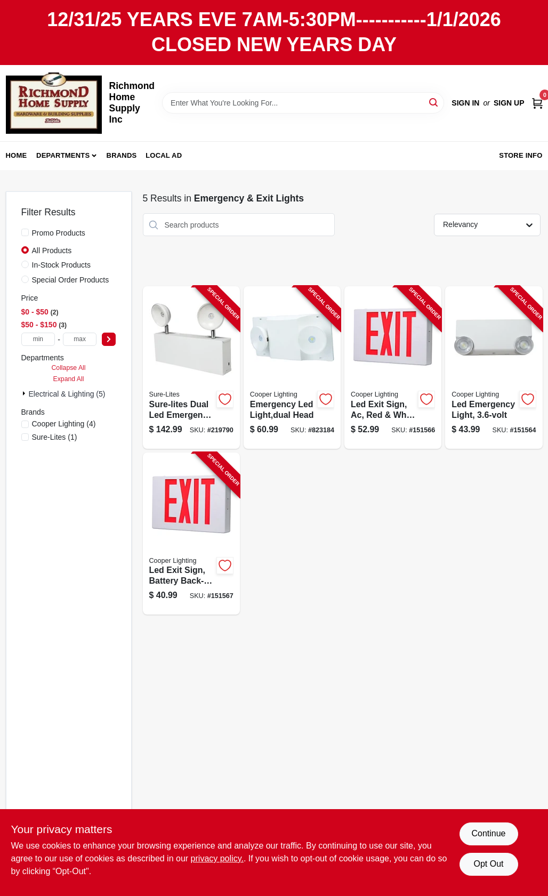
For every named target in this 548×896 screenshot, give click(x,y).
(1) (54, 437)
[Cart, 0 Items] (537, 102)
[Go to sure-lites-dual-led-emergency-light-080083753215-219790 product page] (191, 367)
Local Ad (164, 155)
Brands (122, 155)
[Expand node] (25, 393)
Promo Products (58, 233)
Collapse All (68, 368)
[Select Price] (109, 339)
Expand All (68, 379)
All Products (52, 250)
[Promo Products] (25, 232)
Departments (63, 155)
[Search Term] (303, 103)
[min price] (38, 339)
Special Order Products (70, 279)
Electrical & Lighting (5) (67, 394)
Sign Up (509, 103)
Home (16, 155)
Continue (488, 833)
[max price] (80, 339)
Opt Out (488, 863)
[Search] (434, 102)
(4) (64, 423)
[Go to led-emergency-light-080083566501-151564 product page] (493, 367)
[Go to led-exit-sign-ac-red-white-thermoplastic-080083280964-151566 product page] (392, 367)
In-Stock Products (61, 265)
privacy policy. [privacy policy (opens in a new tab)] (217, 858)
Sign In (465, 103)
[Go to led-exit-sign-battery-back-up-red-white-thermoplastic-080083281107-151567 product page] (191, 534)
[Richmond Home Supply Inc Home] (54, 103)
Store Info (520, 155)
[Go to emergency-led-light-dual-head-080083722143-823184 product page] (292, 367)
